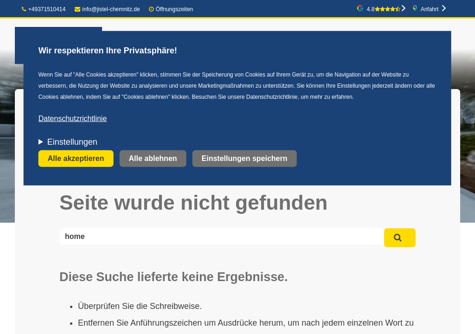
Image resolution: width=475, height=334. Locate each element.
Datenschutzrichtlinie (73, 118)
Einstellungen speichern (245, 158)
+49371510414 (43, 9)
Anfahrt (430, 9)
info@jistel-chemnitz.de (107, 9)
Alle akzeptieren (76, 158)
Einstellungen (72, 142)
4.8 (383, 9)
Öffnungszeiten (174, 9)
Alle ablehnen (153, 158)
